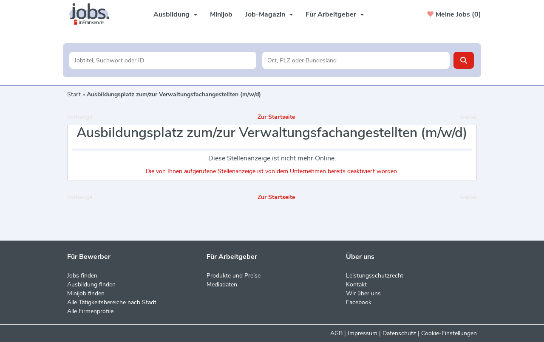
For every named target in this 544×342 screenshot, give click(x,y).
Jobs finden (82, 276)
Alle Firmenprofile (90, 311)
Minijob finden (86, 293)
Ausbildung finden (91, 284)
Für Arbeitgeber (335, 14)
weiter (468, 117)
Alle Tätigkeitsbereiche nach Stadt (111, 302)
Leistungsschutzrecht (374, 276)
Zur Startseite (276, 117)
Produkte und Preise (234, 276)
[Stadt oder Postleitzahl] (356, 60)
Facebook (358, 302)
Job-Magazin (269, 14)
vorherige (79, 117)
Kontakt (356, 284)
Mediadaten (222, 284)
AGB (336, 333)
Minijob (221, 14)
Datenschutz (399, 333)
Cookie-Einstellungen (449, 333)
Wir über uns (363, 293)
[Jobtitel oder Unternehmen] (163, 60)
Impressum (362, 333)
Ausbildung (175, 14)
